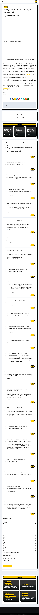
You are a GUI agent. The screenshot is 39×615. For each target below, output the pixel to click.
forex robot (9, 458)
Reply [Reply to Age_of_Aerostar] (33, 155)
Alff (9, 188)
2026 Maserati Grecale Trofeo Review (28, 586)
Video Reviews (7, 596)
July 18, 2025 (29, 134)
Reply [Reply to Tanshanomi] (33, 382)
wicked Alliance (29, 74)
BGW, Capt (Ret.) (10, 438)
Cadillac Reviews (8, 582)
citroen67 (9, 249)
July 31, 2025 (18, 134)
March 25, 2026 (7, 134)
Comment (5, 521)
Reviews (6, 595)
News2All (9, 471)
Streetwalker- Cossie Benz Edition (27, 104)
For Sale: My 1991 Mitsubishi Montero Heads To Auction (7, 131)
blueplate (9, 219)
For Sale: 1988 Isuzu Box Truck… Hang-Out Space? (19, 131)
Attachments (5, 551)
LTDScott (9, 407)
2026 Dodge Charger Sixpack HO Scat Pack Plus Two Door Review (28, 597)
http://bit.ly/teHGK (10, 209)
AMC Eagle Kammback (13, 40)
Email (4, 541)
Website (4, 546)
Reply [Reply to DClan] (33, 512)
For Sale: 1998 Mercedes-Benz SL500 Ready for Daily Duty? (30, 131)
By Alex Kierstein (8, 15)
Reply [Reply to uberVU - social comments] (33, 214)
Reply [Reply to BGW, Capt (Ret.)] (33, 452)
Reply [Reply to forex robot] (33, 465)
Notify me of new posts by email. (10, 562)
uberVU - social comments (12, 202)
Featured (6, 592)
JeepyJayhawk (14, 312)
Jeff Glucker (7, 133)
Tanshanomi (9, 371)
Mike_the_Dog (12, 174)
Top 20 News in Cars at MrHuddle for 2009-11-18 (16, 388)
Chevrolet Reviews (8, 583)
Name (4, 536)
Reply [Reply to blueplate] (33, 231)
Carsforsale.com (6, 88)
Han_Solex (11, 237)
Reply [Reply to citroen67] (33, 262)
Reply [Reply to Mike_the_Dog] (33, 334)
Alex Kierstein (20, 118)
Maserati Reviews (25, 583)
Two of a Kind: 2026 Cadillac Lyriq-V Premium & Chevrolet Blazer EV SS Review (10, 587)
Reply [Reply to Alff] (33, 197)
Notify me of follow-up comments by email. (12, 559)
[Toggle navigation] (2, 1)
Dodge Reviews (24, 594)
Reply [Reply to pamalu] (33, 495)
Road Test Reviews (12, 595)
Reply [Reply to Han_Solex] (33, 244)
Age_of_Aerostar (10, 144)
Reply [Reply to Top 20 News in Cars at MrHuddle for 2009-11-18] (33, 401)
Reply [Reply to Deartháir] (33, 168)
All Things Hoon (7, 580)
